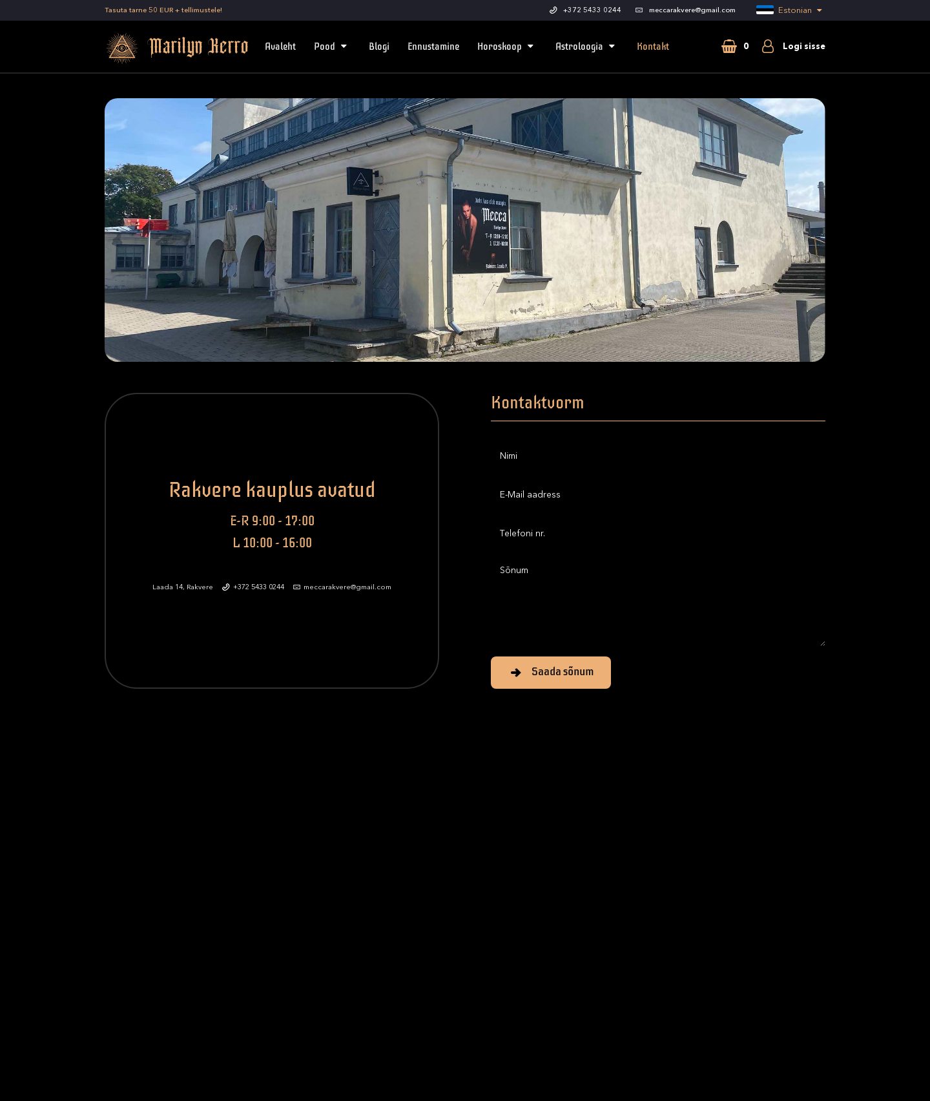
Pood (332, 46)
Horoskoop (507, 46)
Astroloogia (587, 46)
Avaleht (280, 46)
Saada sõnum (551, 671)
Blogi (379, 46)
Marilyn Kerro (159, 48)
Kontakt (653, 46)
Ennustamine (433, 46)
